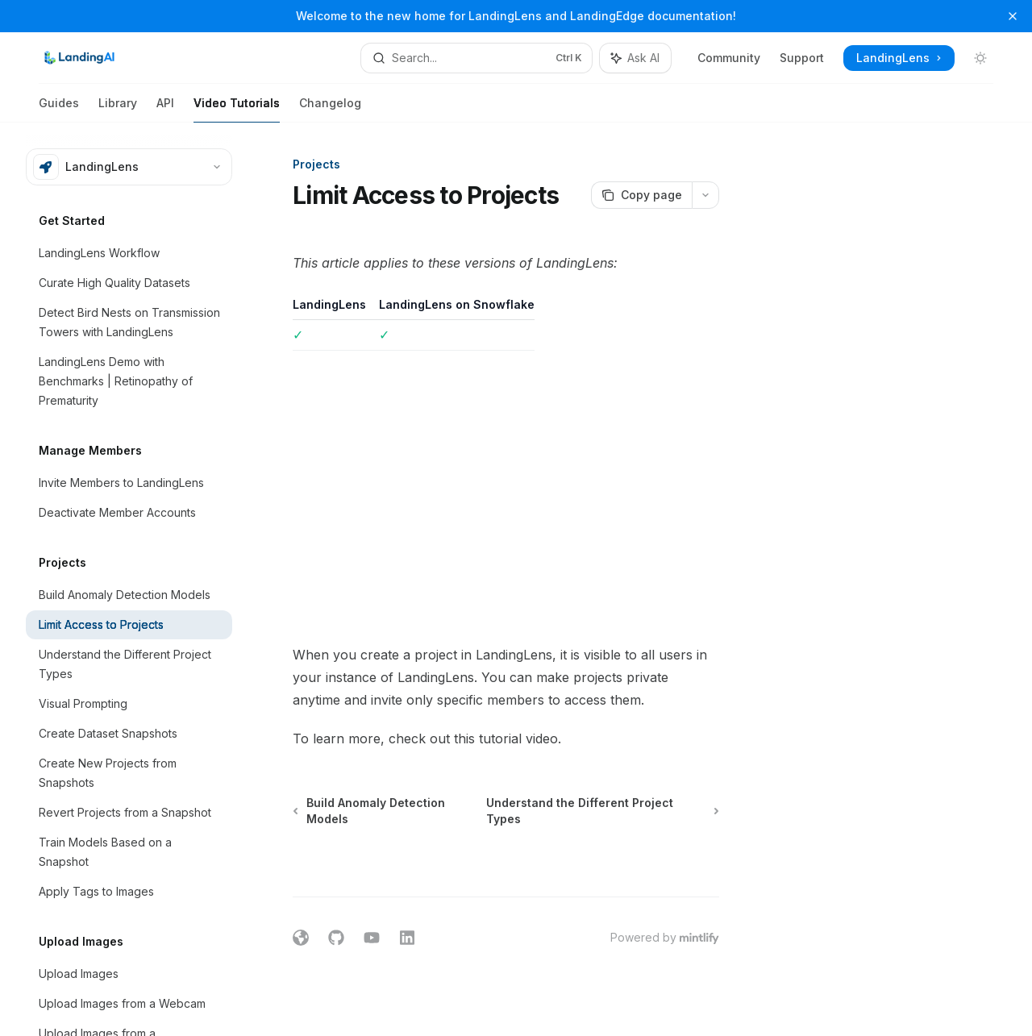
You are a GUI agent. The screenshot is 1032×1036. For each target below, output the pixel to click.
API (165, 109)
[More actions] (705, 195)
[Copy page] (641, 195)
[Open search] (476, 58)
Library (117, 109)
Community (728, 57)
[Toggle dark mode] (980, 58)
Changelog (330, 109)
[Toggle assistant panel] (635, 58)
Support (802, 57)
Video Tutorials (237, 109)
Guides (59, 109)
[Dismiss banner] (1012, 16)
